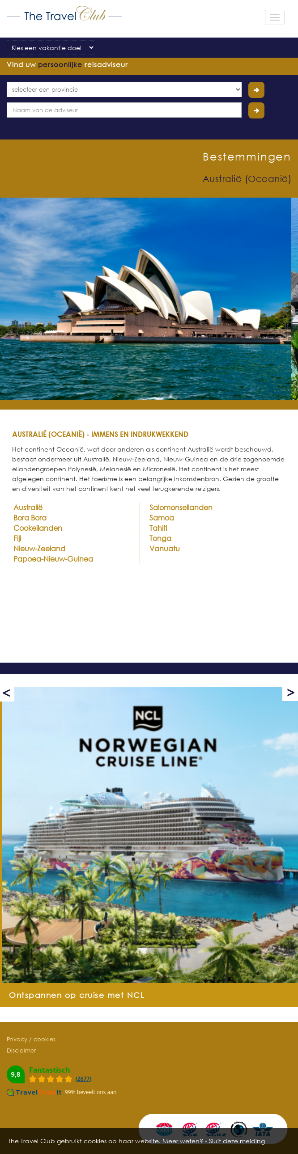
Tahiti (158, 528)
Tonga (160, 538)
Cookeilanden (37, 528)
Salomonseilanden (181, 507)
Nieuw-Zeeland (39, 548)
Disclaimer (21, 1050)
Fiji (17, 538)
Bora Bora (30, 517)
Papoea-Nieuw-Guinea (53, 558)
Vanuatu (164, 548)
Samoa (161, 517)
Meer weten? (182, 1141)
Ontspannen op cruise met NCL (77, 995)
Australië (28, 507)
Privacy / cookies (31, 1039)
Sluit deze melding (237, 1141)
